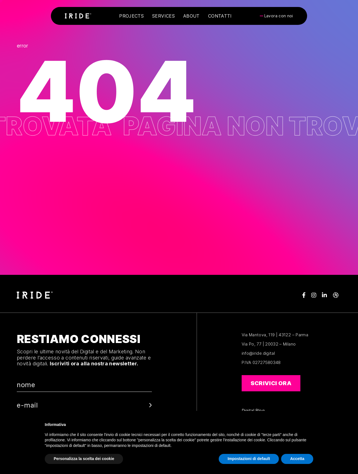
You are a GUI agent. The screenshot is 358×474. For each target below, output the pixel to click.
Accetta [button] (297, 458)
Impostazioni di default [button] (249, 458)
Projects (131, 16)
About (191, 16)
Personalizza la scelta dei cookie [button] (84, 458)
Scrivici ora (271, 383)
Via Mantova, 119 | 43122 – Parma (275, 334)
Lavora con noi (278, 16)
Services (163, 16)
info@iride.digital (258, 353)
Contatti (220, 16)
